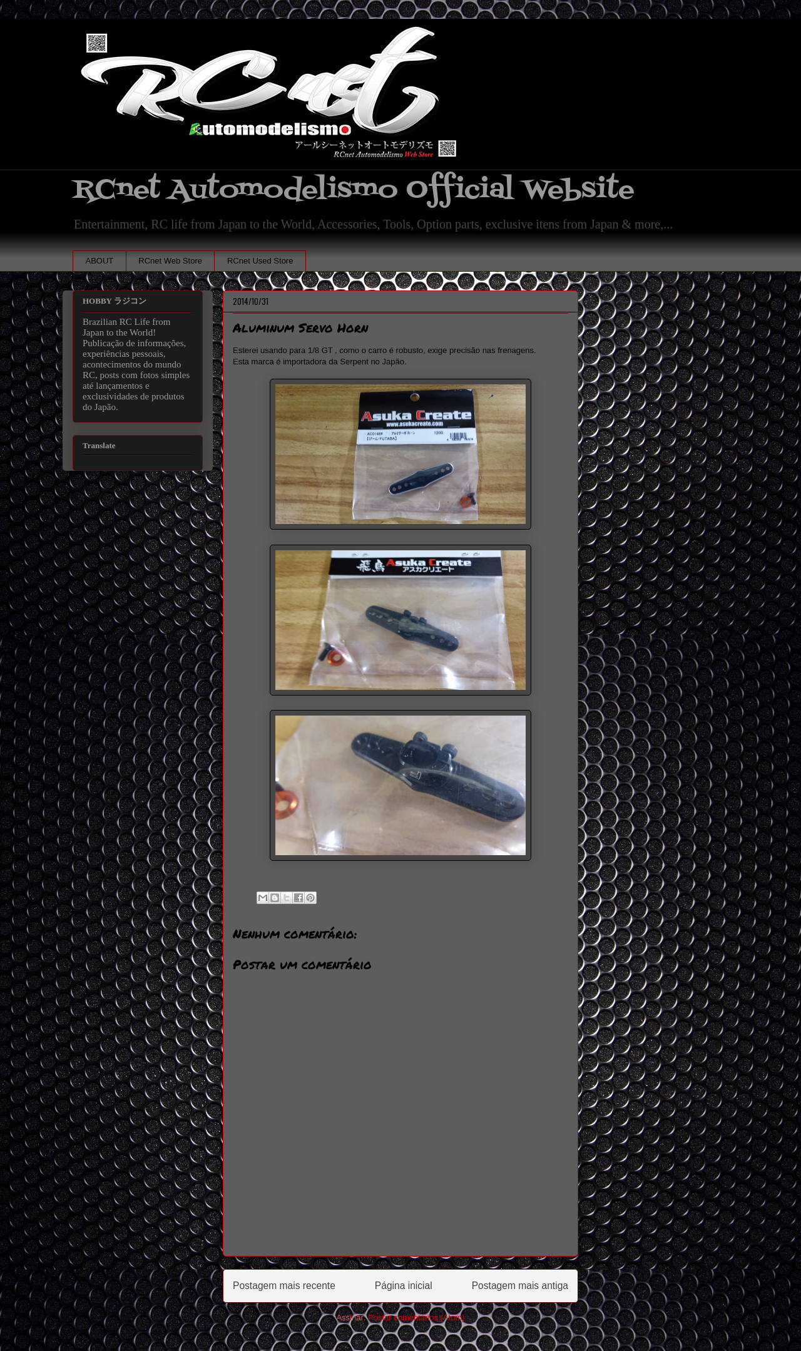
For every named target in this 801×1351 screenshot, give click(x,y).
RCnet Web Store (170, 260)
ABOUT (100, 260)
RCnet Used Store (260, 260)
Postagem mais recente (284, 1285)
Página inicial (403, 1285)
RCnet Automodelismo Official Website (354, 190)
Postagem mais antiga (520, 1285)
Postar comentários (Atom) (416, 1317)
